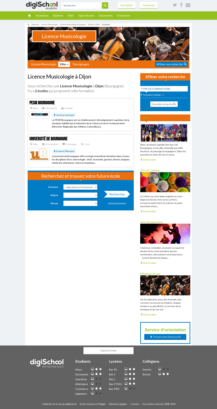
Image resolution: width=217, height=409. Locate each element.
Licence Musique (63, 151)
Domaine (53, 187)
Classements (105, 15)
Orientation (123, 15)
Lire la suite (148, 159)
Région (54, 195)
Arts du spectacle (151, 222)
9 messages (70, 144)
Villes (71, 15)
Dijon (34, 108)
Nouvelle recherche (164, 104)
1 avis (85, 144)
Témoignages (80, 64)
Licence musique (63, 115)
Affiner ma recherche (171, 64)
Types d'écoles (86, 15)
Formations (42, 15)
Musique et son (150, 273)
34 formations (50, 144)
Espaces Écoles (108, 350)
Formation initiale (152, 94)
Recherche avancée (117, 203)
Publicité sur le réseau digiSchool (59, 403)
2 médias (67, 108)
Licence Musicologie (43, 64)
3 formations (49, 108)
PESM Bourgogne (42, 103)
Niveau (54, 203)
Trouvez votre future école (165, 336)
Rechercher (116, 195)
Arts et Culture (150, 170)
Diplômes (58, 15)
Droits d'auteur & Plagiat (93, 403)
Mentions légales (118, 403)
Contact (135, 403)
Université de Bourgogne (48, 139)
